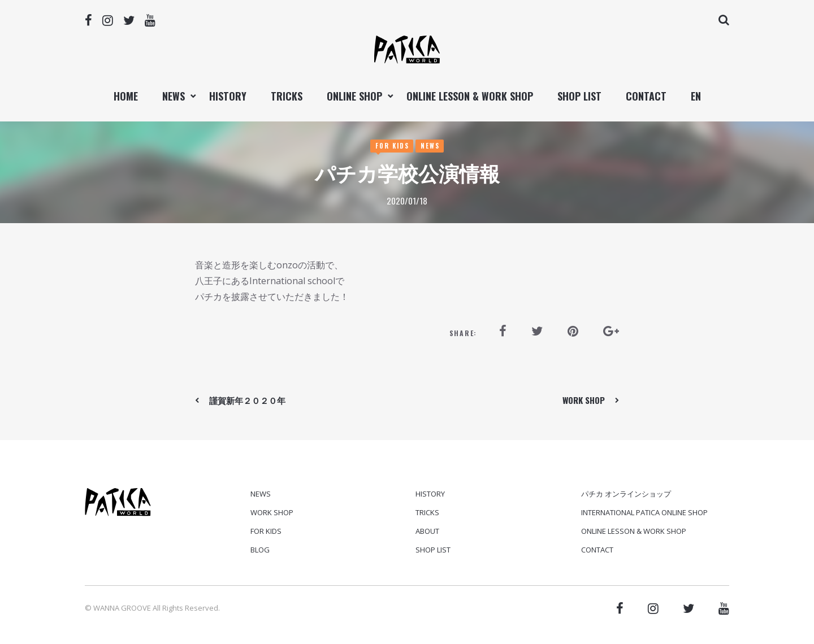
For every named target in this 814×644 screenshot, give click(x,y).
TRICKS (286, 96)
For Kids (392, 145)
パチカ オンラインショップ (626, 494)
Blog (260, 550)
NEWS (173, 96)
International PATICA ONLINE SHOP (644, 512)
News (430, 145)
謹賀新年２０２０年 (247, 400)
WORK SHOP (583, 400)
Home (126, 96)
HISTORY (227, 96)
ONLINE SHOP (354, 96)
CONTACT (646, 96)
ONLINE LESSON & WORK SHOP (469, 96)
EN (696, 96)
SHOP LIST (579, 96)
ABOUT (427, 531)
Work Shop (271, 512)
